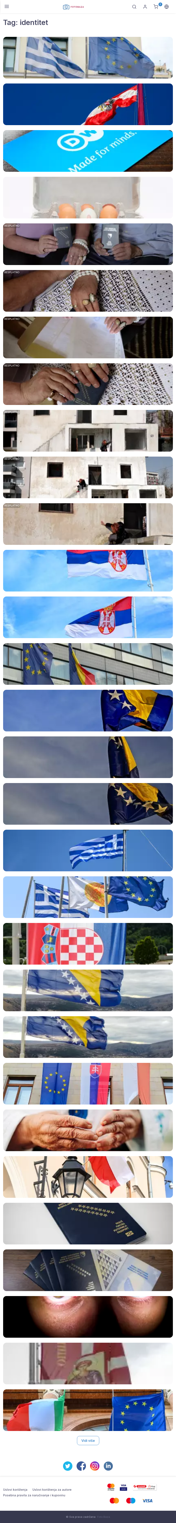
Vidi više (88, 1440)
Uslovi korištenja (15, 1489)
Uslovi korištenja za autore (52, 1489)
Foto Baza (103, 1516)
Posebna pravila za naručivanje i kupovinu (34, 1495)
